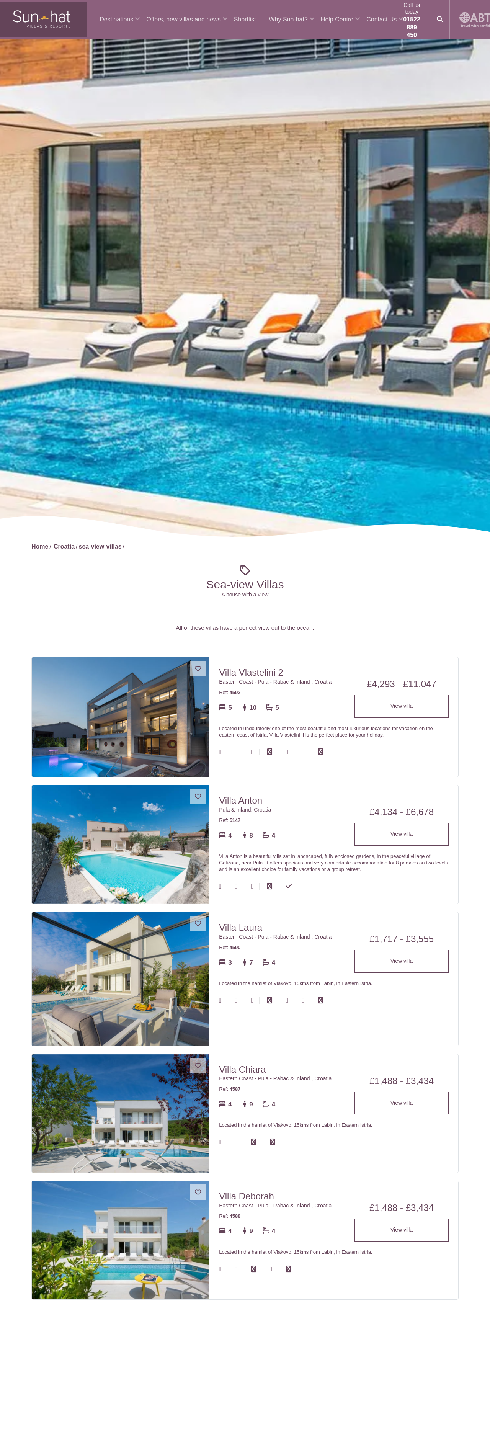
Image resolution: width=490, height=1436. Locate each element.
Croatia (64, 546)
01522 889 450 (411, 27)
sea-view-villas (99, 546)
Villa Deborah (246, 1196)
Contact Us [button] (381, 19)
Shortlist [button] (245, 19)
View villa (401, 706)
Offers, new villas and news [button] (183, 19)
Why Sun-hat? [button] (288, 19)
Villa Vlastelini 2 (251, 672)
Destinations (116, 19)
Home (39, 546)
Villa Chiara (242, 1069)
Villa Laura (240, 927)
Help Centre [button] (337, 19)
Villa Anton (240, 800)
